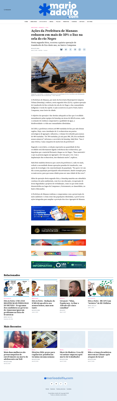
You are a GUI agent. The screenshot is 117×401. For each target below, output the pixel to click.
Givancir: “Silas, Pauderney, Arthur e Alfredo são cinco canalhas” (69, 306)
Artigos (81, 21)
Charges (74, 21)
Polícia (58, 21)
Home (26, 21)
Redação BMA (35, 50)
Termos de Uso (60, 389)
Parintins (66, 21)
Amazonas (34, 21)
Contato (69, 389)
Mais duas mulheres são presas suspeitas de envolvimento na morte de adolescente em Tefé (16, 357)
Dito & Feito (43, 21)
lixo (47, 29)
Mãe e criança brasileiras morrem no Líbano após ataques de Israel (99, 356)
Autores (89, 21)
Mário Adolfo (8, 319)
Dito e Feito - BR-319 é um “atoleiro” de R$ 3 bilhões (99, 304)
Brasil (51, 21)
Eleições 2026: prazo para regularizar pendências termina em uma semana (43, 356)
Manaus (41, 29)
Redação (62, 312)
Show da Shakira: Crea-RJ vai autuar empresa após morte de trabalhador (71, 356)
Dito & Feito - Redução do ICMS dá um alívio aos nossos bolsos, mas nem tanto (43, 306)
